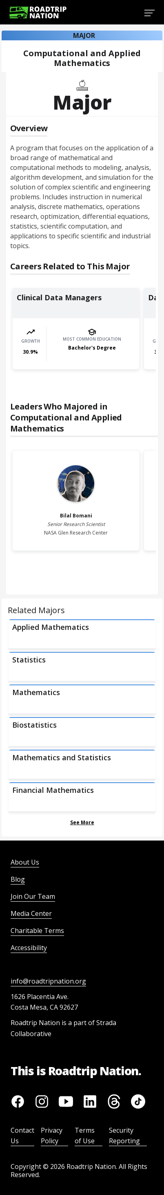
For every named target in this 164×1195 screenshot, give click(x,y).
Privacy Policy (51, 1135)
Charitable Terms (37, 930)
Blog (18, 879)
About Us (25, 862)
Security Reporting (124, 1135)
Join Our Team (33, 896)
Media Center (31, 913)
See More (82, 822)
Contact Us (22, 1135)
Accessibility (29, 947)
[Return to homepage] (37, 12)
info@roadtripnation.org (48, 981)
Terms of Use (85, 1135)
